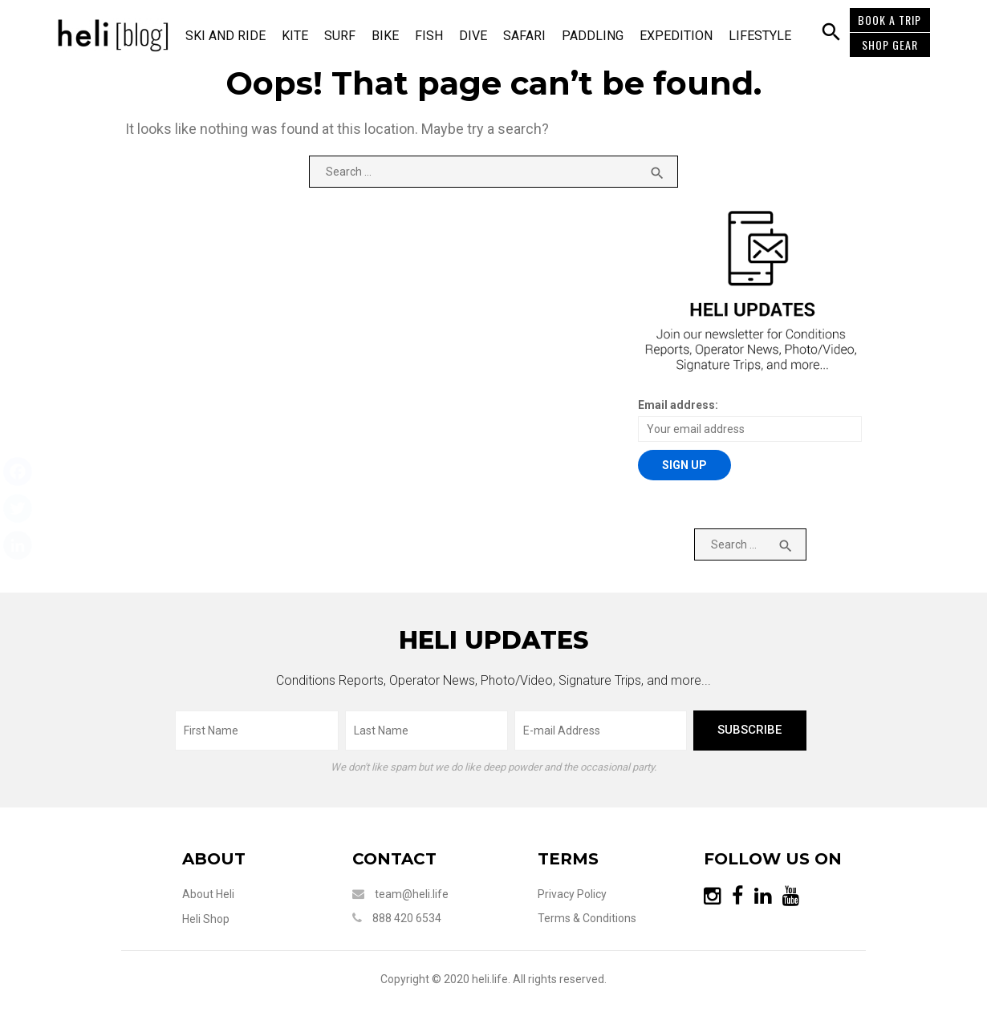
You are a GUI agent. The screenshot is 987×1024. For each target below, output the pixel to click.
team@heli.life (408, 898)
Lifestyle (764, 35)
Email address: (680, 409)
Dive (478, 35)
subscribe (755, 734)
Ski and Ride (230, 35)
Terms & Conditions (590, 923)
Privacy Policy (575, 898)
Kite (299, 35)
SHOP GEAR (888, 44)
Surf (344, 35)
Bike (390, 35)
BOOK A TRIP (888, 19)
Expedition (680, 35)
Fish (434, 35)
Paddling (597, 35)
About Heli (199, 898)
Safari (529, 35)
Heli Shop (197, 923)
